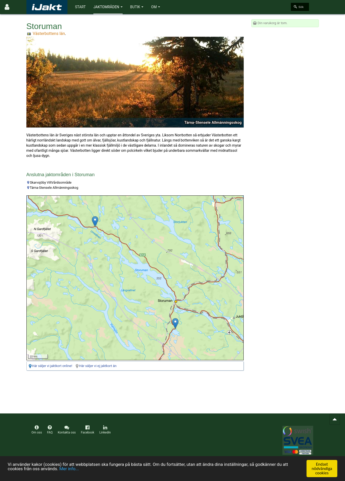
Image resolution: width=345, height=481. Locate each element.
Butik (137, 7)
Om (155, 7)
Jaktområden (107, 7)
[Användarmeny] (7, 7)
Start (80, 7)
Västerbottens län (49, 33)
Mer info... (69, 468)
